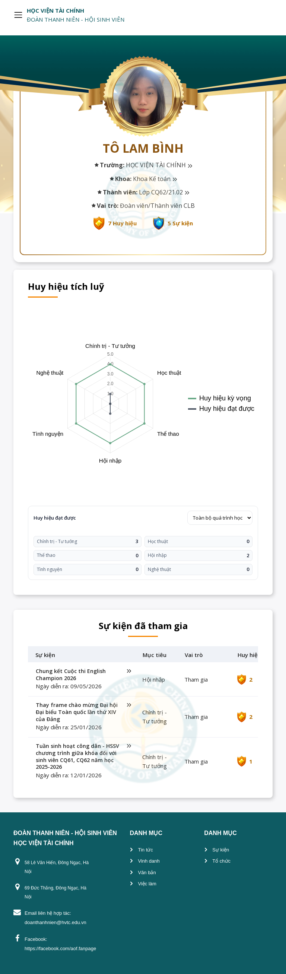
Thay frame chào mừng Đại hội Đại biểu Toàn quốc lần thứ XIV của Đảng (83, 712)
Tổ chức (221, 861)
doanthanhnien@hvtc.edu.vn (55, 922)
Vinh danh (148, 861)
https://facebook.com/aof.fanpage (60, 948)
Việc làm (147, 883)
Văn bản (147, 872)
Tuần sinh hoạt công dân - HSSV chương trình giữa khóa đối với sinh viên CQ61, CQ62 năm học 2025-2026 (83, 756)
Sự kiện (220, 850)
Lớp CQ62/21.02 (164, 192)
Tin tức (145, 850)
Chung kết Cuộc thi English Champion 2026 (83, 675)
